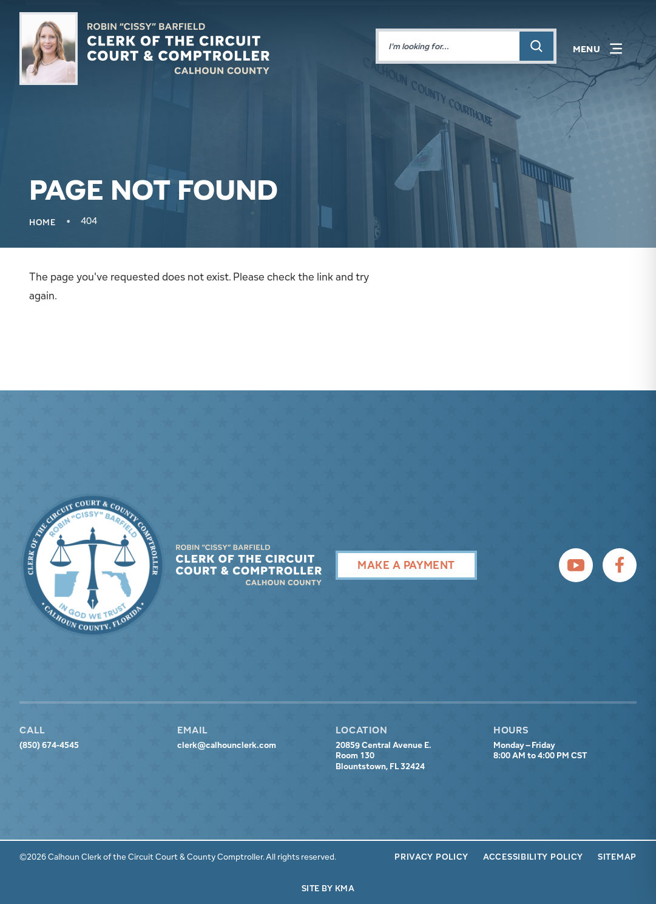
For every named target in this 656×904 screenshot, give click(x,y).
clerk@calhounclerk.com (226, 745)
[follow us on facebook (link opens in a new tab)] (620, 565)
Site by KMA (328, 888)
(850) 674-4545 (49, 745)
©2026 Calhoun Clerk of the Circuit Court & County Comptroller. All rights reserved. (177, 856)
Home (42, 222)
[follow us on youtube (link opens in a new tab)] (576, 565)
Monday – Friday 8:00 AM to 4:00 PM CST (540, 750)
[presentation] (92, 565)
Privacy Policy (431, 856)
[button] (597, 49)
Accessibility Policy (533, 856)
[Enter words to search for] (449, 46)
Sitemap (617, 856)
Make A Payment (406, 565)
